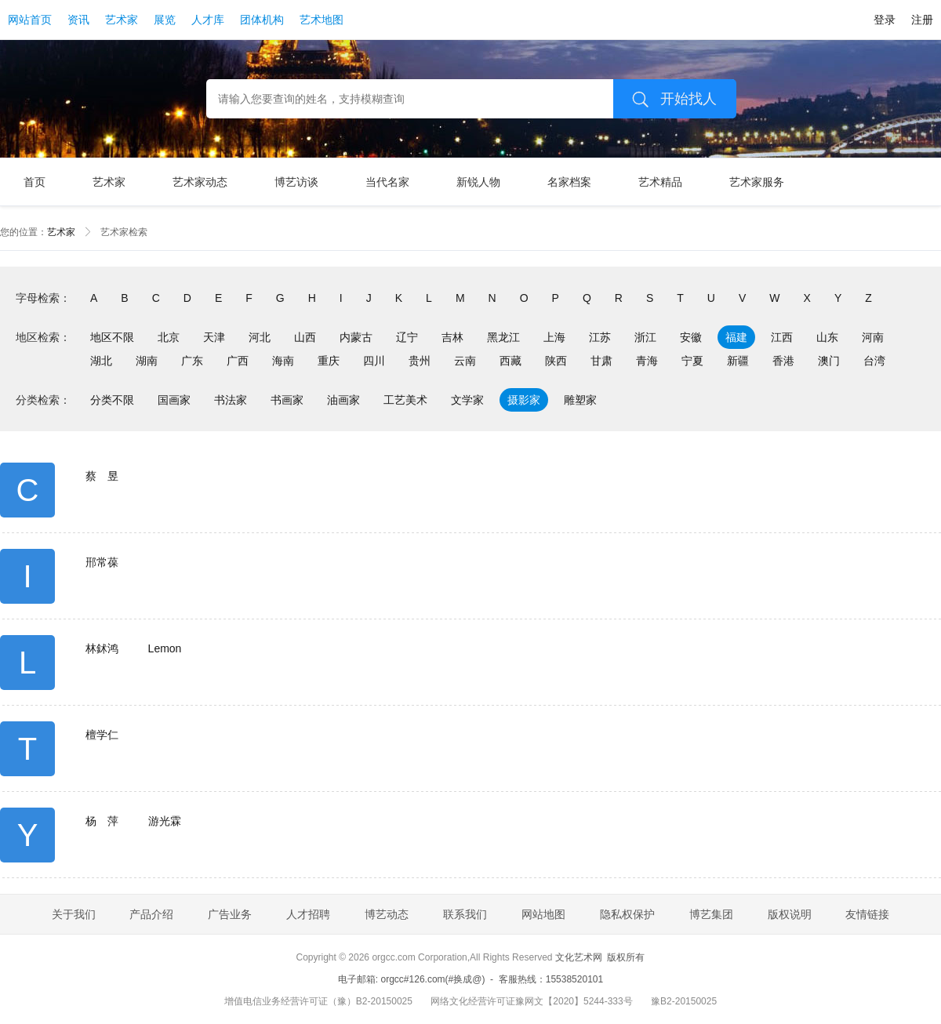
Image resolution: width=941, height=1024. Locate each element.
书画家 (287, 400)
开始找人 (669, 98)
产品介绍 (151, 914)
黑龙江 (503, 337)
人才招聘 (308, 914)
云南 (465, 360)
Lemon (165, 648)
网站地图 (543, 914)
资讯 (78, 19)
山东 (827, 337)
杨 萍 (101, 821)
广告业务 (230, 914)
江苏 (600, 337)
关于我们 (74, 914)
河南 (873, 337)
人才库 (207, 19)
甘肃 (601, 360)
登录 (885, 19)
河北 (260, 337)
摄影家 (523, 400)
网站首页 (30, 19)
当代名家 (387, 182)
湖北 (101, 360)
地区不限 (112, 337)
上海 (554, 337)
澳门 (829, 360)
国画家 (174, 400)
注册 (922, 19)
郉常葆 (101, 562)
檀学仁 (101, 734)
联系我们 (465, 914)
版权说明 (790, 914)
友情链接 (867, 914)
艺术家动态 (200, 182)
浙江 (645, 337)
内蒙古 (356, 337)
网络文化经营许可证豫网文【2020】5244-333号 (531, 1001)
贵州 (420, 360)
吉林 (452, 337)
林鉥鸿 (101, 648)
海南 (283, 360)
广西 (238, 360)
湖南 (147, 360)
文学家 (467, 400)
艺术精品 (660, 182)
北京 (169, 337)
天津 (214, 337)
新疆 (738, 360)
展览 (165, 19)
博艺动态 (387, 914)
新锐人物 (478, 182)
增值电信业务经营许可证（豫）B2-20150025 (318, 1001)
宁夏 (692, 360)
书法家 (230, 400)
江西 (782, 337)
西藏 (510, 360)
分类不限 (112, 400)
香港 (783, 360)
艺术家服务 (756, 182)
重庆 (329, 360)
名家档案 (569, 182)
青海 (647, 360)
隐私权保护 (627, 914)
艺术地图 (321, 19)
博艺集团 (711, 914)
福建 (736, 337)
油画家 (343, 400)
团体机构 (262, 19)
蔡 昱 (101, 476)
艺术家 (121, 19)
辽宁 (407, 337)
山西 (305, 337)
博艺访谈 (296, 182)
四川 (374, 360)
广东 (192, 360)
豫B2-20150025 (684, 1001)
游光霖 (164, 821)
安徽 (691, 337)
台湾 (874, 360)
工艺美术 (405, 400)
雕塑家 (580, 400)
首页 (34, 182)
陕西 (556, 360)
